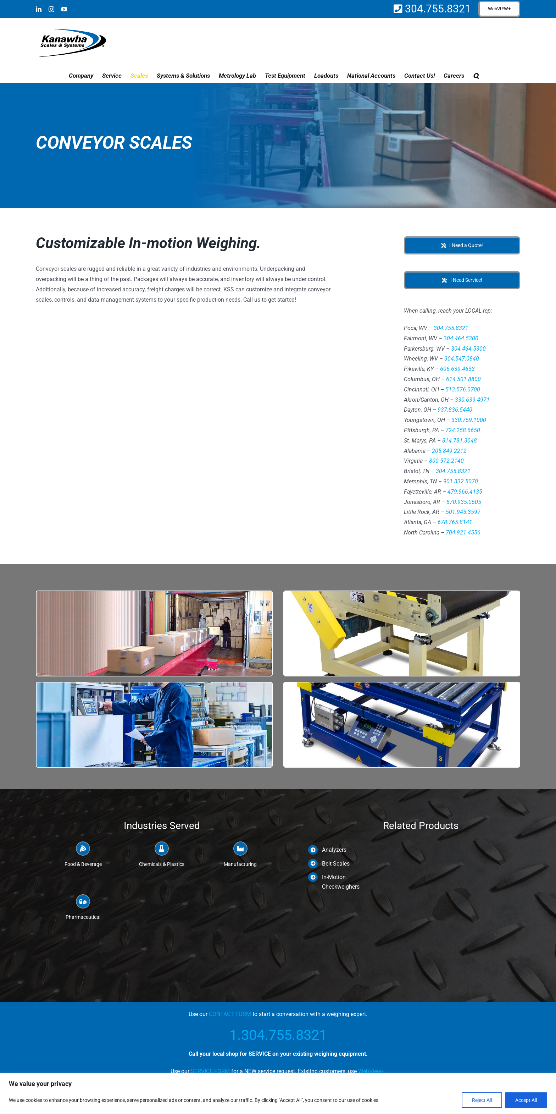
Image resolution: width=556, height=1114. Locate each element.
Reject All (482, 1100)
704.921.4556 (463, 532)
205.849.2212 (449, 451)
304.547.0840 (461, 358)
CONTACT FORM (230, 1014)
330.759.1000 (468, 420)
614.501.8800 (463, 379)
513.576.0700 (462, 389)
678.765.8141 (455, 522)
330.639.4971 (472, 399)
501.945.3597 (463, 512)
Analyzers (334, 849)
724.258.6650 (462, 430)
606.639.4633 (457, 369)
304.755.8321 (436, 8)
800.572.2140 (446, 460)
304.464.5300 (461, 338)
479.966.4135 (464, 491)
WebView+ (371, 1071)
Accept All (526, 1100)
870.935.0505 (463, 502)
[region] (278, 1093)
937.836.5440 (455, 409)
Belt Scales (336, 863)
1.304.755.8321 (278, 1035)
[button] (476, 75)
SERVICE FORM (210, 1071)
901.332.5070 (460, 481)
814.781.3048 (459, 440)
